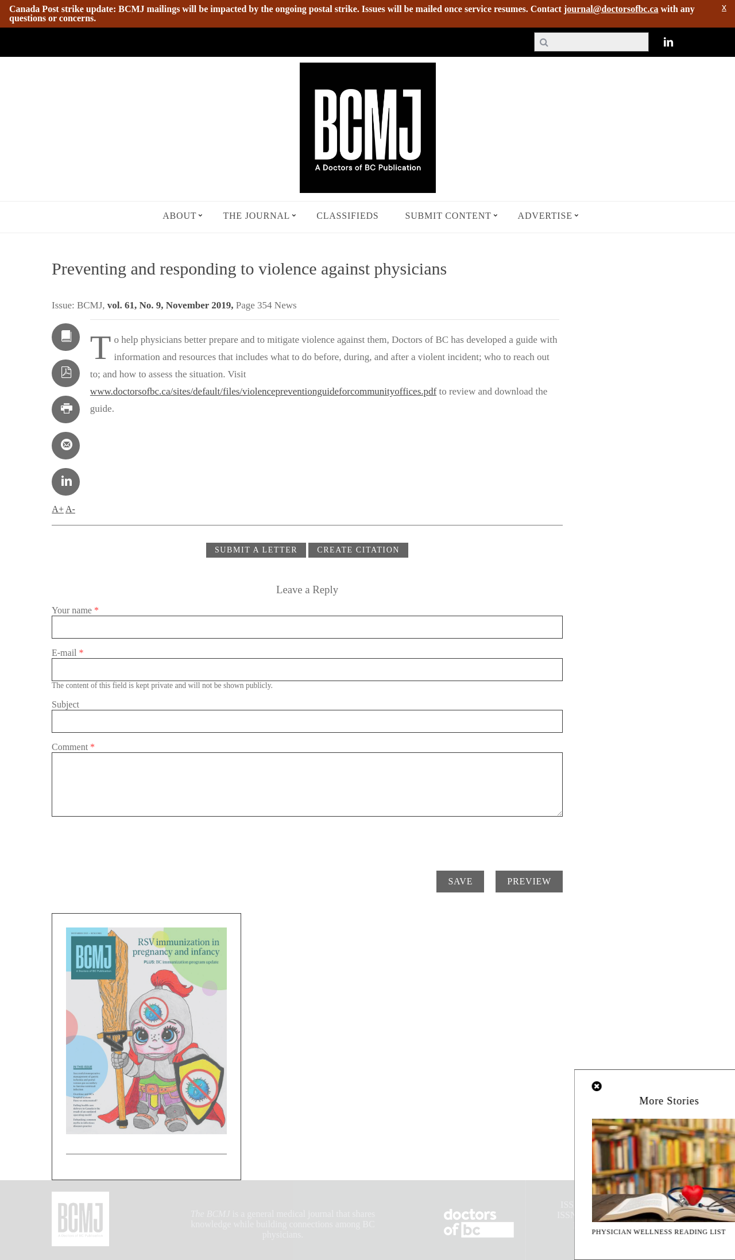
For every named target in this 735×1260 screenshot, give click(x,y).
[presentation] (139, 839)
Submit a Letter (256, 550)
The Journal (256, 216)
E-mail (68, 653)
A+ (58, 509)
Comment (73, 747)
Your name (75, 610)
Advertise (545, 216)
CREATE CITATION (358, 550)
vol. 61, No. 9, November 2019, (171, 305)
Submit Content (448, 216)
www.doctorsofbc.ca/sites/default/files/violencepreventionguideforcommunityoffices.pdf (263, 391)
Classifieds (347, 216)
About (179, 216)
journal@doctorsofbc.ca (611, 9)
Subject (65, 704)
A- (70, 509)
